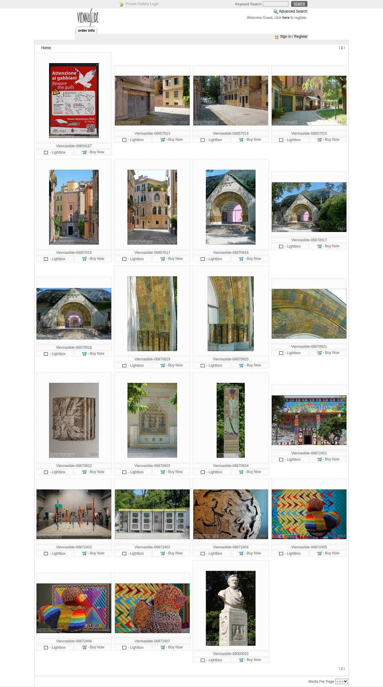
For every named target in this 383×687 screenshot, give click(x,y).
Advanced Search (293, 11)
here (286, 18)
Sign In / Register (294, 36)
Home (46, 48)
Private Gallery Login (142, 4)
